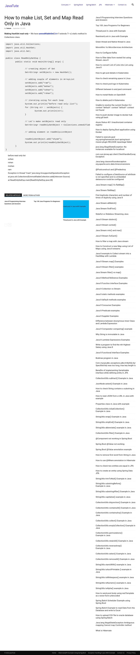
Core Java (65, 5)
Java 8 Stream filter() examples (109, 267)
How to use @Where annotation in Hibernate (115, 460)
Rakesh (9, 28)
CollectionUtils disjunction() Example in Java (115, 502)
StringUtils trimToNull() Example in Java (113, 478)
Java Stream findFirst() (106, 208)
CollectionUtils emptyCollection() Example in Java (115, 526)
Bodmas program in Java (107, 358)
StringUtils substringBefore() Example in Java (108, 484)
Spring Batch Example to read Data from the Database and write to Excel (115, 609)
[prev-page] (5, 224)
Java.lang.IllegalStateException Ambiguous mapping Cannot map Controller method (115, 623)
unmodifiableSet (46, 33)
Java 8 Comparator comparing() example (114, 329)
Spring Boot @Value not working (110, 444)
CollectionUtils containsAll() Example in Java (116, 508)
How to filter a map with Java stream (112, 241)
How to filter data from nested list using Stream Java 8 (113, 58)
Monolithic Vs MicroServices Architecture (114, 47)
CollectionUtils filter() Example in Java (112, 433)
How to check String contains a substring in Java (115, 389)
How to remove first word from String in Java (116, 455)
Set (55, 33)
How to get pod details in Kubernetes (112, 73)
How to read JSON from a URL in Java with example (115, 397)
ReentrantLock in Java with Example (112, 36)
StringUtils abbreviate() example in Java (113, 427)
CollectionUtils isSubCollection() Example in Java (110, 410)
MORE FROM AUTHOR (31, 195)
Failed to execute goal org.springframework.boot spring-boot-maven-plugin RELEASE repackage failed (114, 139)
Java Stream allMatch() (106, 203)
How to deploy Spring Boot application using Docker (115, 130)
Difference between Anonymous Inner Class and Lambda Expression (115, 322)
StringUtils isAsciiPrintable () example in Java (113, 570)
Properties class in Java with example (112, 404)
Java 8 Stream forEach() (106, 236)
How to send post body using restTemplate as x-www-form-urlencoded (115, 594)
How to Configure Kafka (106, 53)
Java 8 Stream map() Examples (110, 261)
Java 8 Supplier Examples (107, 316)
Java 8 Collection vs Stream (108, 289)
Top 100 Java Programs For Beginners (47, 201)
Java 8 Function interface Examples (111, 283)
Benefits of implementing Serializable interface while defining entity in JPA (112, 371)
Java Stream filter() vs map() (108, 272)
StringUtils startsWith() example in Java (113, 564)
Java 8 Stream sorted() (106, 225)
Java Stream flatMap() (106, 190)
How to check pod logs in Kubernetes (112, 84)
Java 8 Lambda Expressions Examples (113, 340)
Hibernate (110, 5)
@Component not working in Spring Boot (114, 438)
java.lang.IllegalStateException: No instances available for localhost (111, 148)
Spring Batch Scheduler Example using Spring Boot (113, 601)
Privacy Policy (131, 653)
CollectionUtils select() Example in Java (113, 553)
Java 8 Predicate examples (108, 310)
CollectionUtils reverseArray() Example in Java (109, 547)
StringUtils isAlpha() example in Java (112, 588)
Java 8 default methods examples (111, 299)
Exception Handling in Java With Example (101, 653)
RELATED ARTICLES (13, 195)
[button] (133, 4)
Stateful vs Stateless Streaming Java (112, 214)
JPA (100, 5)
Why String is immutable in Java (110, 334)
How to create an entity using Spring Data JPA (114, 472)
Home (54, 653)
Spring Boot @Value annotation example (114, 449)
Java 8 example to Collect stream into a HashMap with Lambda (113, 254)
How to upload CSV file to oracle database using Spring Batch (114, 616)
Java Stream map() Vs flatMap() (110, 185)
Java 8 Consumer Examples (108, 305)
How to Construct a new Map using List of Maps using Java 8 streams (114, 247)
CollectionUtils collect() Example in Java (113, 520)
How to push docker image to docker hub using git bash (114, 116)
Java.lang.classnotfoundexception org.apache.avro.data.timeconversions (113, 162)
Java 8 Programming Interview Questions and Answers (114, 18)
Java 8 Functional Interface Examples (112, 352)
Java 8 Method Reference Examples (112, 278)
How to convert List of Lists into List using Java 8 (114, 66)
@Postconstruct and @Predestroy (111, 169)
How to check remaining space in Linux (113, 78)
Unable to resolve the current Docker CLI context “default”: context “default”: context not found (115, 107)
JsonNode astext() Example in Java (111, 384)
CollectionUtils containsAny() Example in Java (114, 514)
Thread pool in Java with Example (74, 220)
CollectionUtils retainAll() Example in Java (114, 541)
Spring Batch (91, 5)
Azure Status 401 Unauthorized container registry (114, 123)
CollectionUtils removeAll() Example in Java (115, 559)
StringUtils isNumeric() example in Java (113, 583)
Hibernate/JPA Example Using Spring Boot (72, 653)
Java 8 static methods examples (110, 294)
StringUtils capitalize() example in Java (113, 497)
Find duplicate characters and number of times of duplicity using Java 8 (114, 196)
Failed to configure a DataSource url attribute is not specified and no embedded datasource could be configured (116, 177)
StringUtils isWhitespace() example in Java (115, 577)
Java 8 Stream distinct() (106, 219)
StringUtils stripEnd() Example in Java (112, 422)
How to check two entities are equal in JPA (115, 466)
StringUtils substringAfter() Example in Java (115, 491)
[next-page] (9, 224)
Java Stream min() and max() (109, 230)
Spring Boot (78, 5)
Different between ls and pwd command (113, 89)
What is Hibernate (103, 630)
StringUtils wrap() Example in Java (111, 417)
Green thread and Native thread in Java (113, 42)
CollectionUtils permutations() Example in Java (109, 534)
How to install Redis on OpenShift (110, 95)
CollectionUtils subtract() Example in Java (114, 378)
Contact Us (122, 5)
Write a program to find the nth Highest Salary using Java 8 (113, 345)
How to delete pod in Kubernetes (110, 100)
